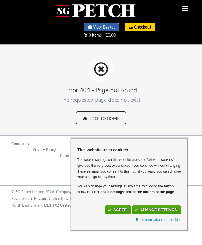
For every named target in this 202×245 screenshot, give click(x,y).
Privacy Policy (44, 149)
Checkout (142, 27)
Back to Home (103, 118)
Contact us (20, 143)
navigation (185, 9)
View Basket (104, 27)
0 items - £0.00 (102, 35)
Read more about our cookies (158, 220)
